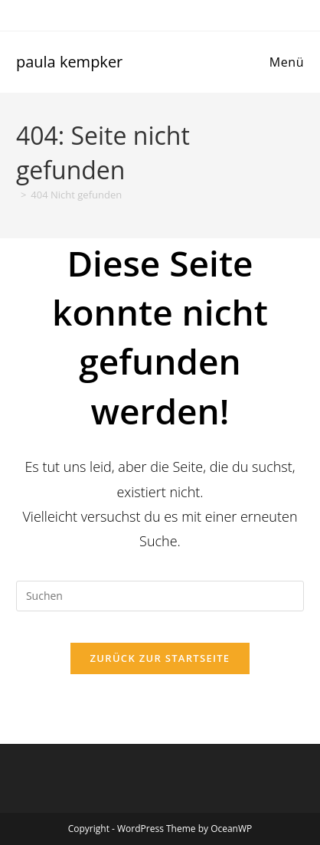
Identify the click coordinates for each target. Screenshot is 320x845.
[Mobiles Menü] (284, 62)
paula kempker (69, 61)
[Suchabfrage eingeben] (160, 596)
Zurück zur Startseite (160, 658)
